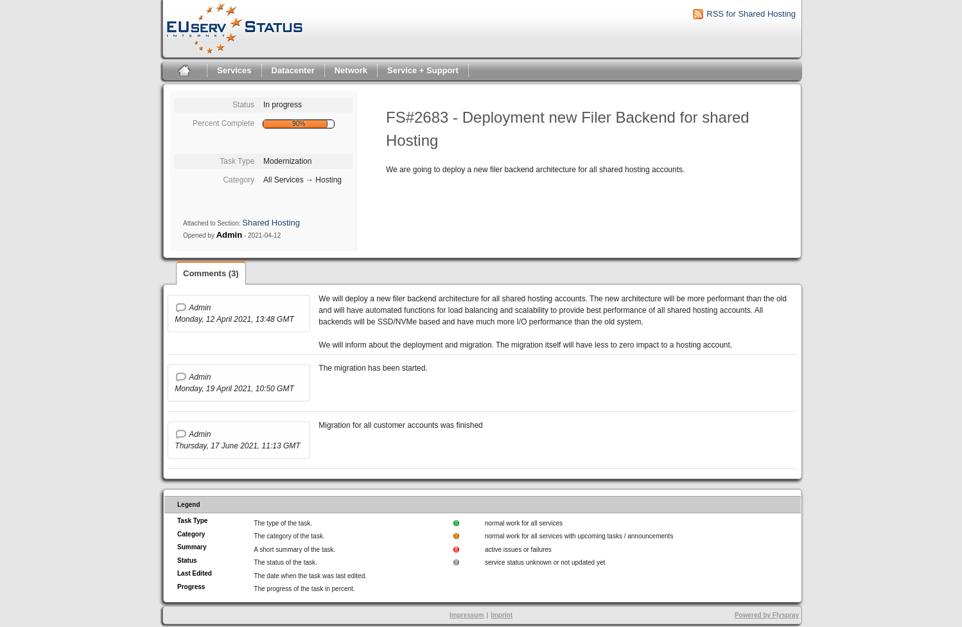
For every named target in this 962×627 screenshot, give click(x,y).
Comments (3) (211, 273)
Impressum (467, 615)
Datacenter (293, 70)
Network (351, 70)
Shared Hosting (271, 222)
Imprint (501, 615)
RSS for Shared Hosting (751, 14)
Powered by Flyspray (767, 615)
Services (234, 70)
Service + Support (423, 70)
